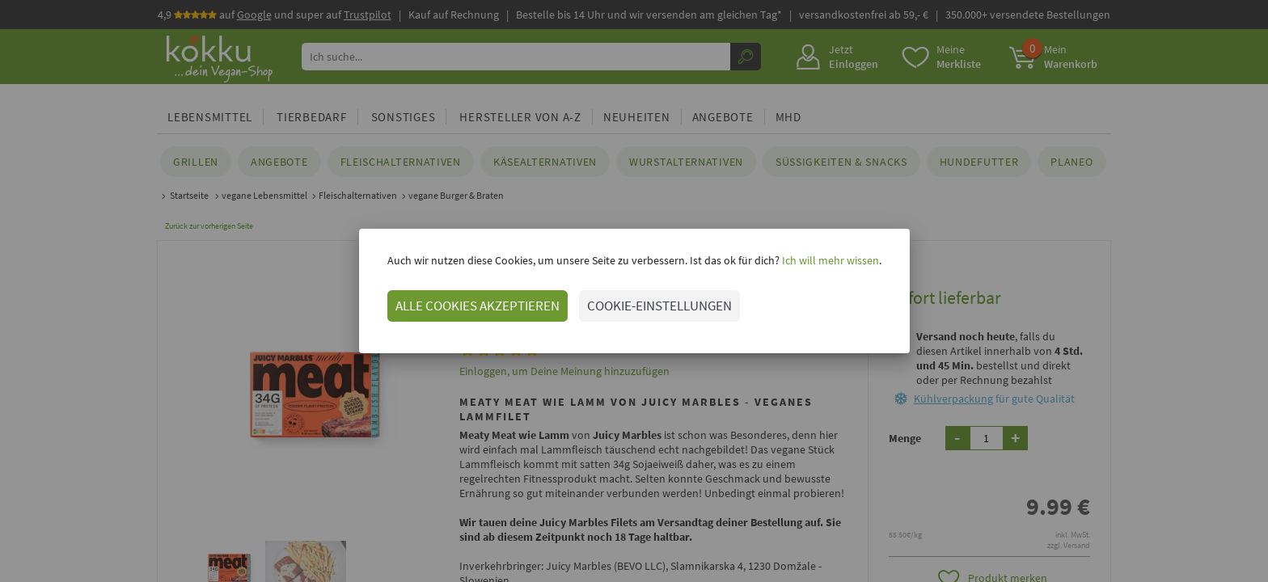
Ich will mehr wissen (829, 260)
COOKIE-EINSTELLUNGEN (659, 305)
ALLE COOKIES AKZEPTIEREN (477, 305)
